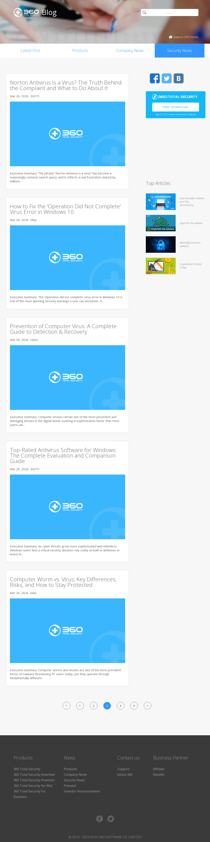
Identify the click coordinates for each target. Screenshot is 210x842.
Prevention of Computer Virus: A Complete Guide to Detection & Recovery (63, 328)
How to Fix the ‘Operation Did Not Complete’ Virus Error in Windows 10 (65, 208)
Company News (130, 50)
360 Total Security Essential (34, 774)
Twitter (167, 78)
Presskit (70, 785)
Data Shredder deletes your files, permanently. (192, 202)
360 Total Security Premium (34, 780)
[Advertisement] (174, 151)
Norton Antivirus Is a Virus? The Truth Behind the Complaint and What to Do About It (66, 85)
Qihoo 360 (125, 774)
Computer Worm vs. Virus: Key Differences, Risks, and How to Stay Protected (63, 581)
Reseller (159, 774)
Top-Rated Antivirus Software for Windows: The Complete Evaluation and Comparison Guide (63, 455)
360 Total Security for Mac (33, 785)
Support (123, 769)
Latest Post (30, 50)
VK (179, 78)
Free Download (175, 107)
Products (80, 50)
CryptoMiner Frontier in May (191, 265)
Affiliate (158, 769)
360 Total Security (27, 769)
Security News (179, 50)
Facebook (155, 78)
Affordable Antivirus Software (190, 244)
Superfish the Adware (191, 223)
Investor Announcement (82, 791)
